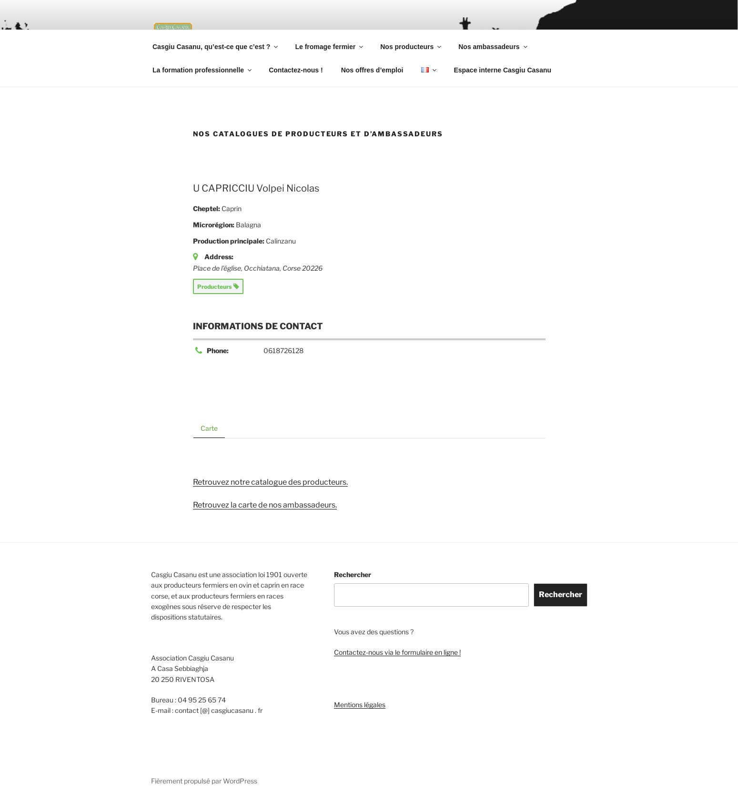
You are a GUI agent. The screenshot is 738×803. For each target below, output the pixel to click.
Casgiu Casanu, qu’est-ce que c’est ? (215, 47)
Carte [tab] (209, 428)
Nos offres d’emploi (372, 70)
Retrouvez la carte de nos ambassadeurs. (265, 504)
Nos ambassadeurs (493, 47)
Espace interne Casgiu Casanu (502, 70)
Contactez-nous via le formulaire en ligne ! (397, 652)
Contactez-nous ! (296, 70)
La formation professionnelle (202, 70)
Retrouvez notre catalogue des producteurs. (270, 482)
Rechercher (352, 574)
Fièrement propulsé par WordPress (204, 781)
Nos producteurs (411, 47)
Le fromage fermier (329, 47)
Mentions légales (359, 705)
